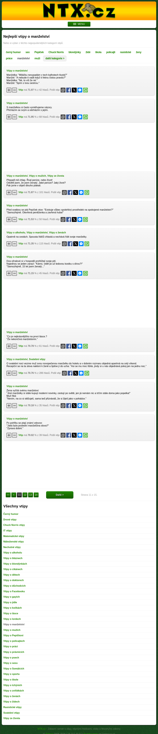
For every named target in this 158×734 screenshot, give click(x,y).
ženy (138, 52)
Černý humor (10, 514)
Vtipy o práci (10, 646)
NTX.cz (41, 729)
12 (25, 495)
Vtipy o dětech (11, 575)
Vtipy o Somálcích (13, 668)
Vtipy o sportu (11, 674)
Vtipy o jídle (10, 602)
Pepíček (39, 52)
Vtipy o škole (10, 679)
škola (98, 52)
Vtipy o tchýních (12, 685)
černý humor (13, 52)
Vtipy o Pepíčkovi (13, 635)
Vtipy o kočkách (12, 608)
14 (36, 495)
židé (88, 52)
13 (30, 495)
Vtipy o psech (11, 657)
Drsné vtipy (9, 519)
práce (9, 58)
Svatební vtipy (37, 359)
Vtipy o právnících (13, 652)
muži (37, 58)
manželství (23, 58)
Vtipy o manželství (17, 70)
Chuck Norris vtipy (14, 525)
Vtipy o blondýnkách (15, 563)
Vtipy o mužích (37, 176)
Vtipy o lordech (12, 619)
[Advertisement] (79, 147)
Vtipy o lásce (10, 613)
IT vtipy (7, 530)
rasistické (125, 52)
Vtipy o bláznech (12, 558)
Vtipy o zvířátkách (13, 690)
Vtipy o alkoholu (16, 232)
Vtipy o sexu (10, 663)
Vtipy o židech (11, 701)
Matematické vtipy (13, 536)
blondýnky (75, 52)
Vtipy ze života (55, 176)
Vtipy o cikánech (12, 569)
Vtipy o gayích (11, 597)
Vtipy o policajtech (14, 641)
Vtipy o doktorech (13, 580)
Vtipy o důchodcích (14, 586)
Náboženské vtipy (13, 541)
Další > (60, 495)
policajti (110, 52)
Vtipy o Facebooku (14, 591)
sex (28, 52)
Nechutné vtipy (12, 547)
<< (8, 495)
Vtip (20, 90)
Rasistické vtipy (12, 707)
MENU (79, 24)
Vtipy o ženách (57, 232)
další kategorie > (54, 58)
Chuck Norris (56, 52)
